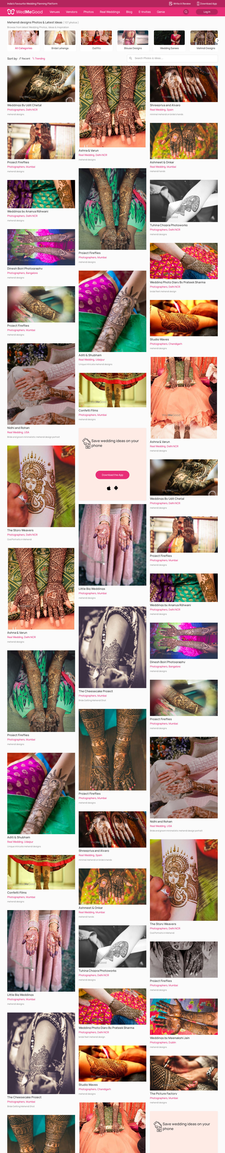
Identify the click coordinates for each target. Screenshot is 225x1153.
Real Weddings (110, 12)
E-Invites (145, 12)
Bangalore (32, 273)
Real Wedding (15, 432)
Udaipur (28, 841)
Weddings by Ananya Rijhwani (27, 211)
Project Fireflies (18, 162)
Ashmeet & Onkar (91, 908)
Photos (89, 12)
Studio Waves (88, 1085)
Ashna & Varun (17, 633)
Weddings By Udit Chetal (24, 105)
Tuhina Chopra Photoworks (97, 971)
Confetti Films (17, 893)
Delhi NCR (32, 109)
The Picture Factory (163, 1094)
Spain (99, 855)
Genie (161, 12)
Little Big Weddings (20, 995)
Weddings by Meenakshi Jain (170, 1038)
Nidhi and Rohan (18, 428)
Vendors (71, 12)
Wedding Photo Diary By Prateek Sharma (106, 1028)
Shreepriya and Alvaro (94, 851)
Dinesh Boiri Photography (25, 268)
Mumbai (30, 166)
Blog (129, 12)
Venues (55, 12)
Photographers (16, 109)
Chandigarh (104, 1089)
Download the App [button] (112, 475)
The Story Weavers (20, 530)
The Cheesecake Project (24, 1097)
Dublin (172, 1042)
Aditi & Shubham (18, 837)
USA (26, 432)
